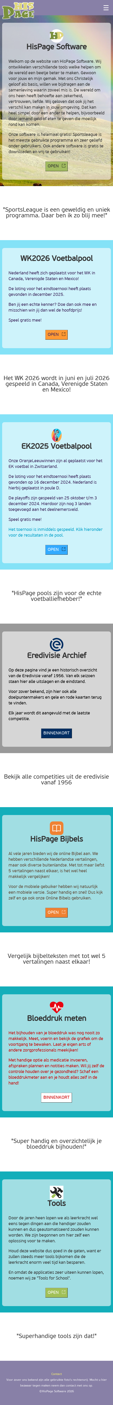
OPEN (56, 166)
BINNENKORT (56, 733)
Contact (56, 1374)
